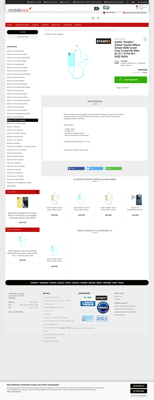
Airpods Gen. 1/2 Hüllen (15, 176)
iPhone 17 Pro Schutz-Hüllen (17, 54)
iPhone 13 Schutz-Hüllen (15, 107)
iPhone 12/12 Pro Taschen (16, 120)
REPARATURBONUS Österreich (54, 307)
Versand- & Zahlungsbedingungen (56, 317)
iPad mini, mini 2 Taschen (16, 166)
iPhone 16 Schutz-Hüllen (15, 64)
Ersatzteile (56, 25)
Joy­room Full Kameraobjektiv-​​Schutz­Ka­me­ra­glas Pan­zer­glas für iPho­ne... (135, 208)
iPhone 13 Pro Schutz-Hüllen (17, 110)
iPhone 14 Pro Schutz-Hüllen (17, 94)
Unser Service (65, 2)
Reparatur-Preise (22, 25)
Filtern (22, 32)
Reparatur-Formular (50, 2)
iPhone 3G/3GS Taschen (15, 156)
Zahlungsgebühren (51, 324)
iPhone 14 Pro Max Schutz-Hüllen (18, 100)
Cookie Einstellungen (52, 341)
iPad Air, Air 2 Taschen (14, 173)
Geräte (9, 25)
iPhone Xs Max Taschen (15, 137)
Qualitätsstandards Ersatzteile (114, 2)
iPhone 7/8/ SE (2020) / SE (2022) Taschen (21, 146)
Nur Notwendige (138, 391)
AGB (46, 331)
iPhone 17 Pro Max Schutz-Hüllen (18, 58)
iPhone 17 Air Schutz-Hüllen (16, 61)
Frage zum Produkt (123, 88)
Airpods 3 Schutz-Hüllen (15, 179)
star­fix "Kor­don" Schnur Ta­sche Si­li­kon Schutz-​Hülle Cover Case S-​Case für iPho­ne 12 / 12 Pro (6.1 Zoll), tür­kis (22, 253)
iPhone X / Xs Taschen (15, 140)
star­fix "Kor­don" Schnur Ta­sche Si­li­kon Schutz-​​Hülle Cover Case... (54, 208)
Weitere (78, 25)
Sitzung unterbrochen (52, 297)
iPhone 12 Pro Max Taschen (16, 123)
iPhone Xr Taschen (13, 143)
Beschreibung (95, 101)
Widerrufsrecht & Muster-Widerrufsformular (59, 321)
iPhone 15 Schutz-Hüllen (15, 81)
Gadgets (35, 25)
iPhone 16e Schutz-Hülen (16, 77)
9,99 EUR (22, 260)
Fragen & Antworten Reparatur (124, 309)
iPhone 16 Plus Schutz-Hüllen (17, 67)
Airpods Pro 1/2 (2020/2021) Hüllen (19, 183)
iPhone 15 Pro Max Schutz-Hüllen (18, 87)
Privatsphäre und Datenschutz (55, 334)
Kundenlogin (142, 2)
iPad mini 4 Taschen (14, 169)
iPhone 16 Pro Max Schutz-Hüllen (18, 74)
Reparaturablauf (119, 315)
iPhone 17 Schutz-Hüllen (15, 51)
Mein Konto (118, 296)
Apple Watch (11, 186)
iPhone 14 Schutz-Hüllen (15, 91)
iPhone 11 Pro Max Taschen (16, 133)
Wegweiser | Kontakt (34, 2)
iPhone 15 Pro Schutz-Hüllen (17, 84)
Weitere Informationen (138, 395)
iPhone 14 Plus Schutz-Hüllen (17, 97)
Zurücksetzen (22, 37)
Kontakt (47, 314)
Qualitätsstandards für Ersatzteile (125, 312)
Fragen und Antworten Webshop (124, 306)
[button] (76, 168)
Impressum (48, 311)
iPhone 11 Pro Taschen (15, 130)
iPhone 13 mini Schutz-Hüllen (17, 104)
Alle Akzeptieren (138, 386)
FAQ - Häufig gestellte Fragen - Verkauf (58, 328)
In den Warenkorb (128, 79)
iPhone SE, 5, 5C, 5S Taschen (17, 150)
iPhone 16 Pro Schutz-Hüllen (17, 71)
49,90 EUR (22, 222)
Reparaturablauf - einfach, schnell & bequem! (87, 2)
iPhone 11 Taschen (13, 127)
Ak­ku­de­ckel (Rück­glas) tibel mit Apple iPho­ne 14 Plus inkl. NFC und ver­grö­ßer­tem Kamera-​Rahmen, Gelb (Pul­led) (22, 215)
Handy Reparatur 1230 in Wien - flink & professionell (58, 302)
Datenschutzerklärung (14, 391)
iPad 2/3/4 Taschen (13, 163)
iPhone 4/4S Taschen (14, 153)
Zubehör (45, 25)
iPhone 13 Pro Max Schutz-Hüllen (18, 114)
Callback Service (50, 338)
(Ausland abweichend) (126, 65)
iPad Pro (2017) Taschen (15, 160)
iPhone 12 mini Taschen (15, 117)
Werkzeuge (68, 25)
